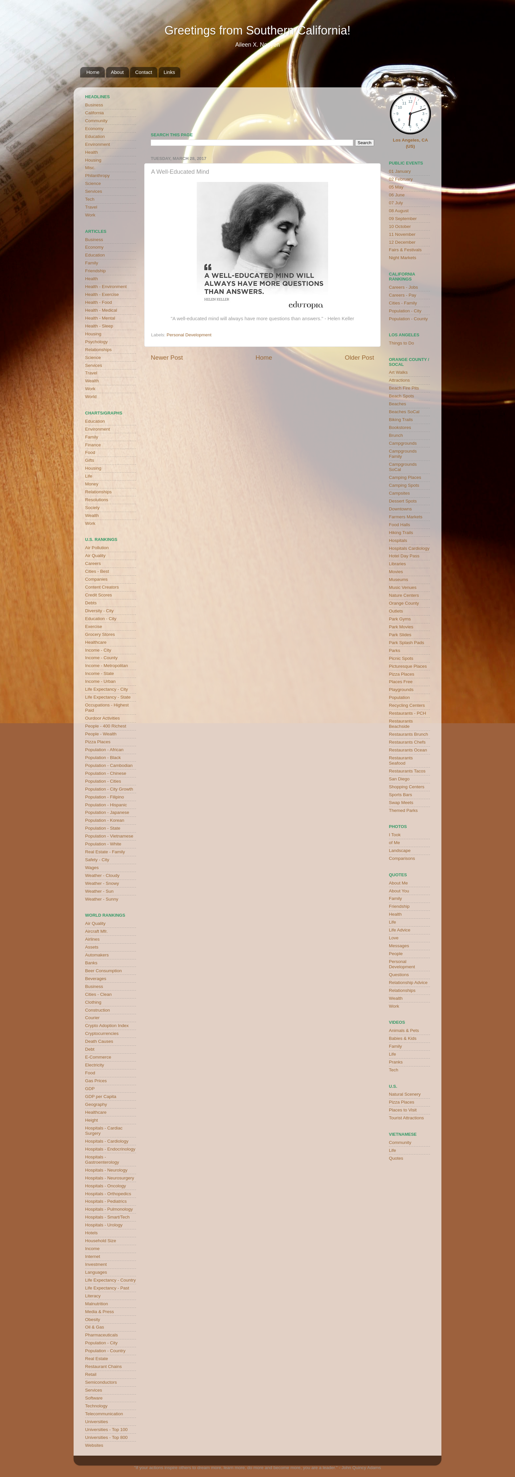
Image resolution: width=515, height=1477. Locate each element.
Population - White (103, 843)
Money (92, 483)
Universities (96, 1421)
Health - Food (98, 302)
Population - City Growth (109, 789)
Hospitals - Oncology (105, 1185)
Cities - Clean (98, 994)
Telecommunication (104, 1413)
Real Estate (96, 1358)
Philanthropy (97, 175)
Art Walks (398, 372)
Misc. (90, 167)
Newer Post (167, 357)
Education (95, 136)
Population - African (104, 749)
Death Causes (99, 1041)
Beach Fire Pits (404, 388)
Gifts (89, 460)
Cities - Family (403, 303)
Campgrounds (403, 443)
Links (169, 72)
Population (399, 697)
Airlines (92, 939)
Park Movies (401, 626)
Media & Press (99, 1311)
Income (92, 1248)
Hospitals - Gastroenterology (102, 1159)
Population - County (408, 318)
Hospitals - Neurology (106, 1170)
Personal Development (189, 334)
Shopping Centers (406, 786)
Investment (96, 1264)
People (396, 953)
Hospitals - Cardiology (106, 1141)
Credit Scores (98, 595)
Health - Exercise (102, 294)
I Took (395, 834)
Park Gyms (400, 618)
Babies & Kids (402, 1038)
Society (92, 507)
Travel (91, 207)
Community (96, 120)
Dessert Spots (403, 501)
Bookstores (400, 427)
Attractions (399, 380)
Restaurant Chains (103, 1366)
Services (93, 191)
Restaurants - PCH (407, 713)
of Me (394, 842)
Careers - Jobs (403, 287)
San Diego (399, 778)
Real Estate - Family (105, 851)
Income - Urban (100, 681)
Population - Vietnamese (109, 836)
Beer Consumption (103, 970)
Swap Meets (401, 802)
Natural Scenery (405, 1094)
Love (393, 937)
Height (91, 1120)
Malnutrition (96, 1303)
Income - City (98, 650)
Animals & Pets (404, 1030)
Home (93, 72)
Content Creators (102, 587)
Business (94, 104)
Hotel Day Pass (404, 555)
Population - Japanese (107, 812)
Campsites (399, 493)
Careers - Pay (402, 295)
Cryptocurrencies (102, 1033)
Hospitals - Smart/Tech (107, 1217)
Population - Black (103, 757)
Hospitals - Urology (104, 1224)
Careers (93, 563)
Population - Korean (104, 820)
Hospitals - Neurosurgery (109, 1177)
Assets (92, 947)
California (94, 112)
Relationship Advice (408, 982)
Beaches (397, 403)
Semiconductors (101, 1382)
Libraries (397, 563)
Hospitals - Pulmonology (109, 1209)
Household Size (100, 1240)
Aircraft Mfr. (96, 931)
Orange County (404, 603)
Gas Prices (96, 1080)
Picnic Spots (401, 658)
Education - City (100, 618)
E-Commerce (98, 1057)
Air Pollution (97, 547)
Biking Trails (401, 419)
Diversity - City (99, 610)
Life (88, 476)
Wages (92, 867)
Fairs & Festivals (405, 249)
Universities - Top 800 (106, 1437)
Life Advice (399, 930)
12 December (402, 242)
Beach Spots (401, 395)
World (91, 396)
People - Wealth (101, 733)
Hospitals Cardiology (409, 548)
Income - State (99, 673)
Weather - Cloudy (102, 875)
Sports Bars (400, 794)
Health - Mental (100, 318)
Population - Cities (103, 781)
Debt (90, 1049)
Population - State (102, 828)
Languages (96, 1272)
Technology (96, 1405)
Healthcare (95, 642)
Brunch (396, 435)
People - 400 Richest (105, 726)
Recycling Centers (407, 705)
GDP (90, 1088)
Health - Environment (106, 286)
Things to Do (401, 343)
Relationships (98, 349)
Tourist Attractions (406, 1117)
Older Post (359, 357)
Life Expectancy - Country (110, 1280)
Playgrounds (401, 689)
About (117, 72)
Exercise (93, 626)
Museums (398, 579)
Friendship (95, 270)
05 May (396, 187)
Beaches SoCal (404, 411)
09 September (403, 218)
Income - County (101, 657)
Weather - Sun (99, 891)
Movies (396, 571)
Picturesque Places (408, 666)
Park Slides (400, 634)
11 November (402, 234)
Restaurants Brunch (408, 734)
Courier (92, 1017)
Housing (93, 160)
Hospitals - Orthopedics (108, 1193)
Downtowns (400, 508)
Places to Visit (403, 1110)
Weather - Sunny (101, 899)
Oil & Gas (94, 1327)
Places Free (401, 681)
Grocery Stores (100, 634)
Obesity (92, 1319)
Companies (96, 579)
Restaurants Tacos (407, 771)
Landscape (400, 850)
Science (93, 183)
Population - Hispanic (106, 804)
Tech (90, 199)
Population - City (101, 1342)
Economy (94, 128)
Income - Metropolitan (106, 665)
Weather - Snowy (102, 883)
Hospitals (398, 540)
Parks (394, 650)
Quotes (396, 1158)
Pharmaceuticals (101, 1334)
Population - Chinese (105, 773)
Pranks (396, 1062)
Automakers (97, 954)
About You (399, 890)
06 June (397, 194)
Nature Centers (404, 595)
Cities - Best (97, 571)
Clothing (93, 1002)
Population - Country (105, 1350)
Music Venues (402, 587)
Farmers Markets (405, 516)
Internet (92, 1256)
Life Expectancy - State (108, 697)
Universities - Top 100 (106, 1429)
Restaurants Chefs (407, 742)
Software (93, 1398)
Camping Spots (404, 485)
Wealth (92, 380)
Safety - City (97, 859)
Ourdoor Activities (102, 718)
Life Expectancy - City (106, 689)
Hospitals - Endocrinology (110, 1149)
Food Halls (399, 524)
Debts (91, 602)
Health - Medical (101, 310)
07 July (396, 202)
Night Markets (402, 257)
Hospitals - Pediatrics (106, 1201)
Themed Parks (403, 810)
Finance (93, 444)
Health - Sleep (99, 326)
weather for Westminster (366, 107)
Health (91, 152)
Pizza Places (97, 741)
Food (90, 452)
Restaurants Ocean (408, 750)
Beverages (95, 978)
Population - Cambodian (109, 765)
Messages (399, 945)
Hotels (91, 1232)
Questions (399, 974)
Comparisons (402, 858)
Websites (94, 1445)
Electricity (94, 1065)
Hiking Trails (401, 532)
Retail (91, 1374)
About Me (398, 883)
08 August (399, 210)
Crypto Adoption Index (107, 1025)
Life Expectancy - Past (107, 1288)
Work (90, 215)
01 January (400, 171)
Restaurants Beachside (401, 724)
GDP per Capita (100, 1096)
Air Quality (95, 555)
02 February (401, 179)
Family (91, 262)
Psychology (96, 341)
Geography (96, 1104)
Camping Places (405, 477)
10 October (400, 226)
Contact (143, 72)
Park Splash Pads (406, 642)
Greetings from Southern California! (257, 30)
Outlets (396, 611)
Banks (91, 962)
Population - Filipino (104, 796)
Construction (97, 1010)
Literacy (93, 1295)
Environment (97, 144)
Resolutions (96, 499)
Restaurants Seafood (401, 760)
